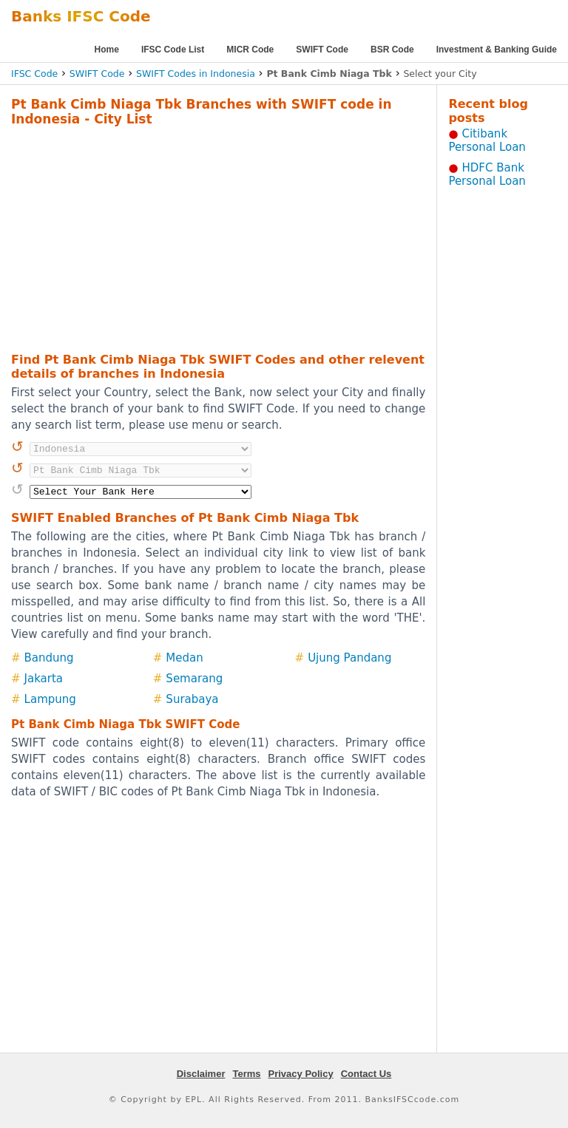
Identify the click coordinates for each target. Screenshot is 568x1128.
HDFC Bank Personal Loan (487, 174)
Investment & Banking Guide (496, 49)
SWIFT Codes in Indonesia (195, 73)
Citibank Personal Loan (487, 140)
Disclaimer (201, 1073)
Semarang (194, 678)
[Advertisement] (199, 237)
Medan (184, 658)
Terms (246, 1073)
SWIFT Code (322, 49)
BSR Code (392, 49)
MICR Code (250, 49)
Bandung (49, 658)
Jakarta (43, 678)
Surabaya (192, 699)
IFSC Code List (172, 49)
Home (107, 49)
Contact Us (366, 1073)
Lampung (50, 699)
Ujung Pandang (349, 658)
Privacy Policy (301, 1073)
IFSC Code (34, 73)
